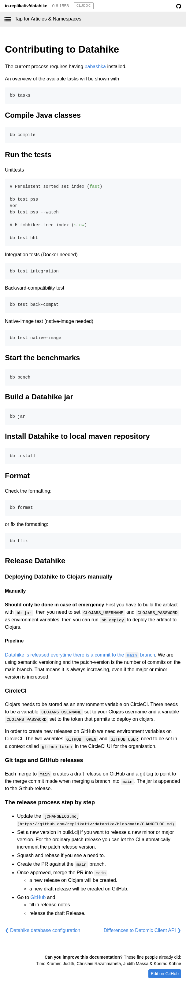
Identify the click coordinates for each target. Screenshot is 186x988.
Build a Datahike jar (39, 397)
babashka (95, 66)
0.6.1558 (60, 5)
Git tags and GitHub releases (44, 760)
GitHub (38, 897)
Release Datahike (35, 561)
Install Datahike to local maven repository (77, 436)
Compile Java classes (43, 115)
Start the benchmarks (42, 357)
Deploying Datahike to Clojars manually (58, 576)
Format (17, 476)
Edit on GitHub (165, 973)
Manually (15, 591)
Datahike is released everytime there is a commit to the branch (80, 654)
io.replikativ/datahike (26, 5)
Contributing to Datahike (62, 49)
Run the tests (28, 154)
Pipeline (14, 640)
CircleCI (16, 690)
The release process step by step (50, 802)
